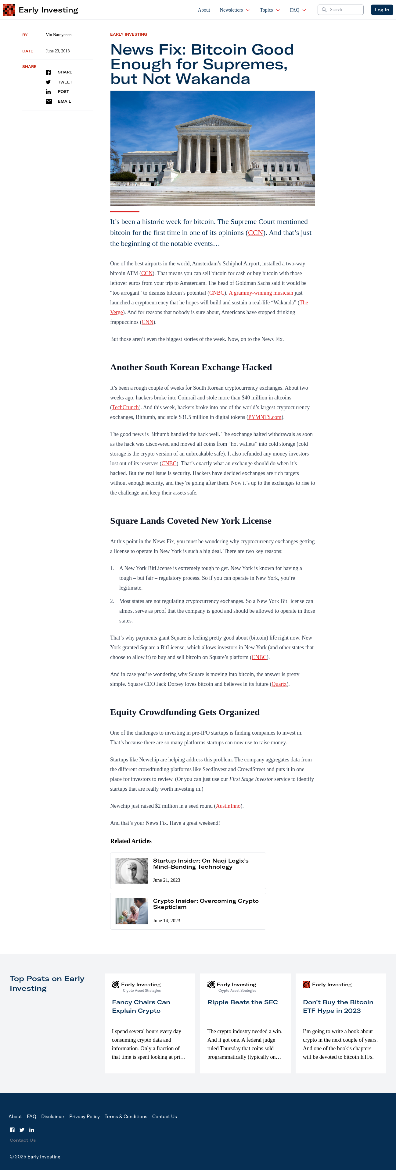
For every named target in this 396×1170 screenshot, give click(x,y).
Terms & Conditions (126, 1116)
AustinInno (228, 806)
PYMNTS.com (265, 417)
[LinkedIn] (31, 1129)
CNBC (216, 293)
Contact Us (164, 1116)
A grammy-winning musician (261, 293)
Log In (382, 9)
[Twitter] (22, 1129)
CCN (255, 232)
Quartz (279, 684)
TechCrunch (125, 407)
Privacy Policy (84, 1116)
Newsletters (235, 9)
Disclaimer (52, 1116)
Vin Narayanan (58, 35)
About (204, 9)
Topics (270, 9)
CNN (147, 322)
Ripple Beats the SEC (242, 1002)
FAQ (298, 9)
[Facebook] (12, 1129)
